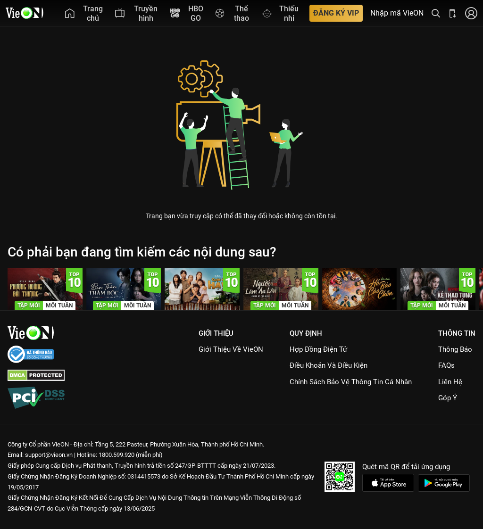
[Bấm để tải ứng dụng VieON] (453, 13)
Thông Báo (455, 349)
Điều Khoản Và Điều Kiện (328, 365)
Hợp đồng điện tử (318, 349)
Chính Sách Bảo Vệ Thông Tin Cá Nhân (351, 382)
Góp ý (447, 398)
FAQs (446, 365)
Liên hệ (450, 382)
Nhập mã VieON (397, 13)
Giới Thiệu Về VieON (231, 349)
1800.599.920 (116, 454)
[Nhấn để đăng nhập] (471, 13)
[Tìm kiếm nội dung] (436, 13)
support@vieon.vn (49, 454)
